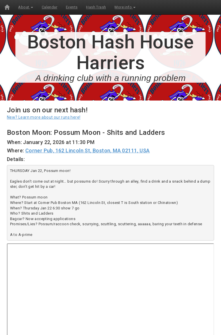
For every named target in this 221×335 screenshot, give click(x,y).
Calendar (49, 7)
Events (71, 7)
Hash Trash (96, 7)
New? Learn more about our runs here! (43, 117)
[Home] (7, 7)
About (25, 7)
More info (125, 7)
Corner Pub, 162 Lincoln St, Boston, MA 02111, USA (87, 150)
